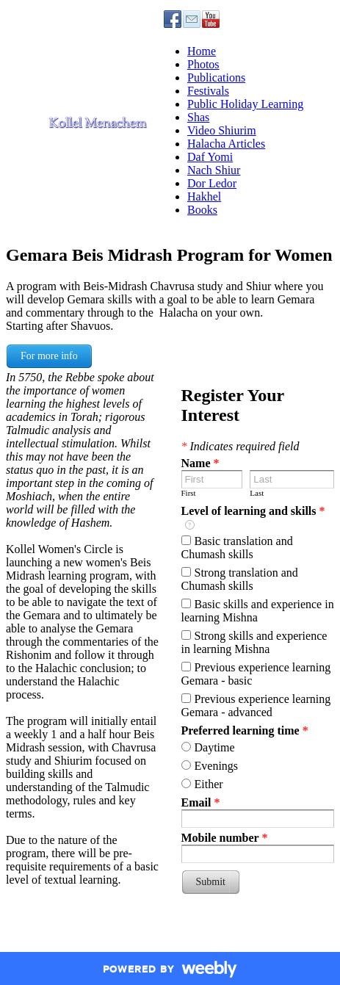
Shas (198, 117)
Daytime (215, 747)
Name (200, 463)
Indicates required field (240, 446)
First (188, 492)
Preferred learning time (244, 730)
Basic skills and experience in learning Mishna (257, 611)
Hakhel (204, 196)
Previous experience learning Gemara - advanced (256, 705)
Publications (216, 77)
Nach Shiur (213, 170)
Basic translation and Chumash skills (237, 547)
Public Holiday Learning (245, 104)
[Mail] (191, 19)
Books (202, 209)
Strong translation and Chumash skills (239, 579)
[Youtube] (211, 19)
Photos (203, 64)
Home (201, 51)
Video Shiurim (221, 130)
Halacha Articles (226, 143)
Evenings (217, 766)
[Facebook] (172, 19)
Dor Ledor (211, 183)
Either (209, 784)
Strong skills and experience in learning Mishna (254, 642)
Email (200, 802)
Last (257, 492)
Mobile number (224, 837)
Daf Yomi (210, 157)
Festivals (208, 90)
